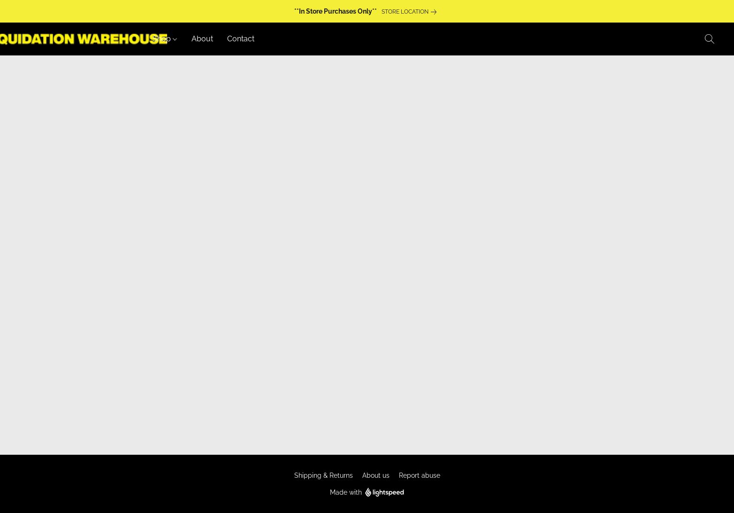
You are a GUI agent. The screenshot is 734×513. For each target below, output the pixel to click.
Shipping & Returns (323, 475)
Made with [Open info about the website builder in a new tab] (367, 492)
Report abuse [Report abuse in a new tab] (419, 475)
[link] (411, 11)
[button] (709, 39)
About (202, 38)
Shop (165, 38)
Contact (240, 38)
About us (376, 475)
